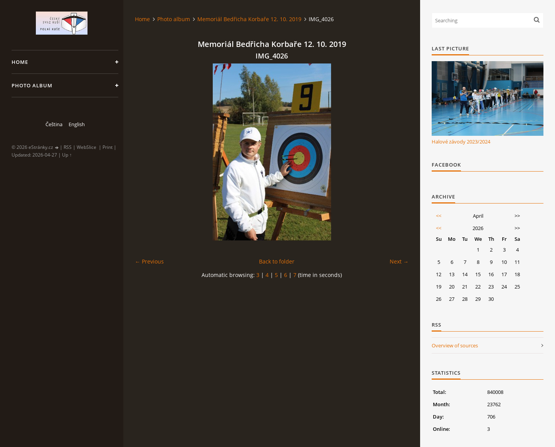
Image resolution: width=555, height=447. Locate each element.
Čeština (53, 124)
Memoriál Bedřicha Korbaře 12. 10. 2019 (249, 19)
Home (20, 61)
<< (438, 215)
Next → (399, 261)
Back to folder (276, 261)
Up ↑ (67, 155)
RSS (68, 147)
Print (108, 147)
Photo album (32, 85)
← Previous (149, 261)
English (77, 124)
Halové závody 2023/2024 (461, 141)
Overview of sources (455, 345)
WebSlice (86, 147)
